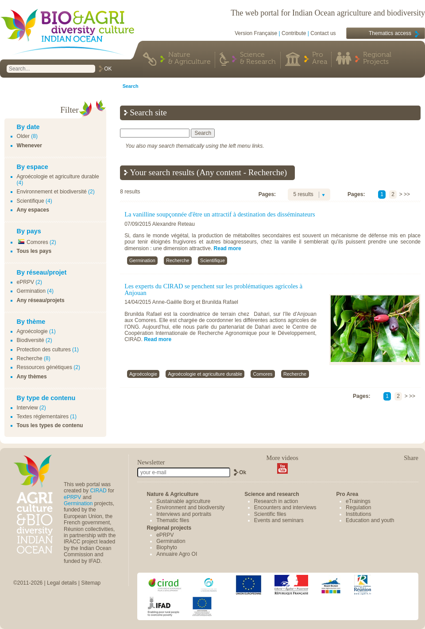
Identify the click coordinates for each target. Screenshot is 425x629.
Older (23, 136)
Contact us (323, 33)
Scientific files (270, 514)
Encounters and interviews (285, 507)
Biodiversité (30, 340)
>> (407, 194)
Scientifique (30, 201)
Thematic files (172, 520)
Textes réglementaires (43, 416)
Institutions (358, 514)
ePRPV (25, 282)
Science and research (271, 494)
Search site (148, 112)
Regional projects (169, 528)
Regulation (358, 507)
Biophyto (166, 547)
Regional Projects (377, 58)
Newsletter (151, 462)
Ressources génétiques (44, 367)
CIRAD (98, 490)
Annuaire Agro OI (176, 554)
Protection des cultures (44, 349)
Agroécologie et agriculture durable (58, 176)
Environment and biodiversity (190, 507)
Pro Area (319, 58)
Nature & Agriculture (189, 58)
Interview (27, 408)
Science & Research (258, 58)
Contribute (294, 33)
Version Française (256, 33)
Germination (31, 291)
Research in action (276, 501)
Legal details (62, 583)
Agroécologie (32, 331)
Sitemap (90, 583)
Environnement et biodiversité (52, 192)
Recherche (29, 358)
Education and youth (370, 520)
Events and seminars (279, 520)
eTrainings (358, 501)
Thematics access (390, 33)
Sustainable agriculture (183, 501)
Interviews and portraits (183, 514)
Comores (32, 242)
